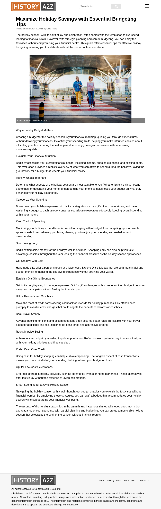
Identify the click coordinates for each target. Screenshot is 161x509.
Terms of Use (129, 480)
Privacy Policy (114, 480)
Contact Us (144, 480)
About (101, 480)
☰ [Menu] (147, 6)
